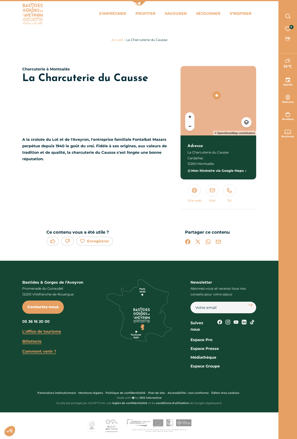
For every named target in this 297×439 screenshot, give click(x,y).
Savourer (176, 13)
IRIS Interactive (150, 397)
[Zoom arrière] (189, 126)
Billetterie (32, 341)
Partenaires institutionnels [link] (56, 393)
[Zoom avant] (189, 117)
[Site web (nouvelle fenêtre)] (194, 194)
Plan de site (156, 393)
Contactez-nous (43, 307)
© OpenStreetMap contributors (234, 133)
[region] (218, 100)
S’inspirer (241, 13)
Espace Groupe (205, 366)
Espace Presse (204, 348)
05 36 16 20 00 (36, 321)
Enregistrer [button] (94, 241)
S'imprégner (112, 13)
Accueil (117, 40)
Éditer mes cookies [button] (225, 393)
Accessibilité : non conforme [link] (188, 393)
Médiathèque (203, 357)
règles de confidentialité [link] (129, 403)
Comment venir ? (39, 351)
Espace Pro (201, 340)
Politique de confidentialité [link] (125, 393)
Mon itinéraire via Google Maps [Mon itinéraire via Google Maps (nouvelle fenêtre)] (217, 170)
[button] (139, 3)
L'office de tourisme (41, 331)
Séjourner (208, 13)
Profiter (145, 13)
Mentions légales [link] (90, 393)
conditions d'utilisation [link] (172, 403)
